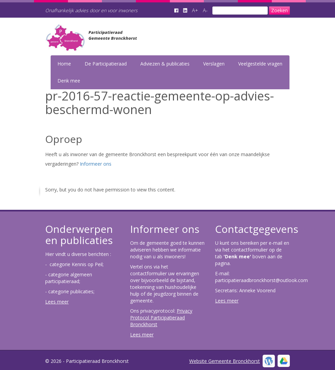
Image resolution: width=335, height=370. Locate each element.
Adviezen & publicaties (165, 63)
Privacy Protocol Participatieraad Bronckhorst (161, 318)
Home (64, 63)
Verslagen (214, 63)
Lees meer (57, 301)
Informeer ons (95, 164)
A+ (195, 10)
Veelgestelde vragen (260, 63)
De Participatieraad (106, 63)
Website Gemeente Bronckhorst (224, 361)
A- (205, 10)
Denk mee (68, 80)
